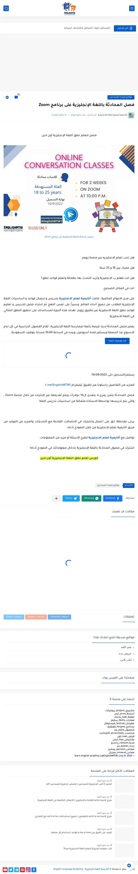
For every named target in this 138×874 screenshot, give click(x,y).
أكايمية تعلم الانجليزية (75, 298)
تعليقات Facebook (59, 617)
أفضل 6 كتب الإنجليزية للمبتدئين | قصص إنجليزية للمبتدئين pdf (79, 784)
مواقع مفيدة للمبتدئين (121, 97)
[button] (112, 498)
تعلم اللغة (126, 647)
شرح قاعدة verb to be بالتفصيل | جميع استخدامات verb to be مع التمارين (73, 816)
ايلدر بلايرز (126, 659)
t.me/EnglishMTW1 (58, 385)
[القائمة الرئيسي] (132, 8)
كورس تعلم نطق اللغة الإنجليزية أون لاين (69, 458)
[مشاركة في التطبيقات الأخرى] (56, 498)
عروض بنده (125, 653)
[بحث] (6, 8)
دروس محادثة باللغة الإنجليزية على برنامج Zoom (69, 237)
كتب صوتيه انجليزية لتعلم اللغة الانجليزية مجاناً (88, 849)
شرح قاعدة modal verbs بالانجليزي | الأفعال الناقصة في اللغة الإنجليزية (75, 800)
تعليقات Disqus (14, 617)
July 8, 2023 (125, 756)
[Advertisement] (69, 62)
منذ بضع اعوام (103, 780)
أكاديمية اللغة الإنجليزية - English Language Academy (81, 869)
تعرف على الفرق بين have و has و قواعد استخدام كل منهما (81, 833)
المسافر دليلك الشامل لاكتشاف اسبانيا (87, 30)
